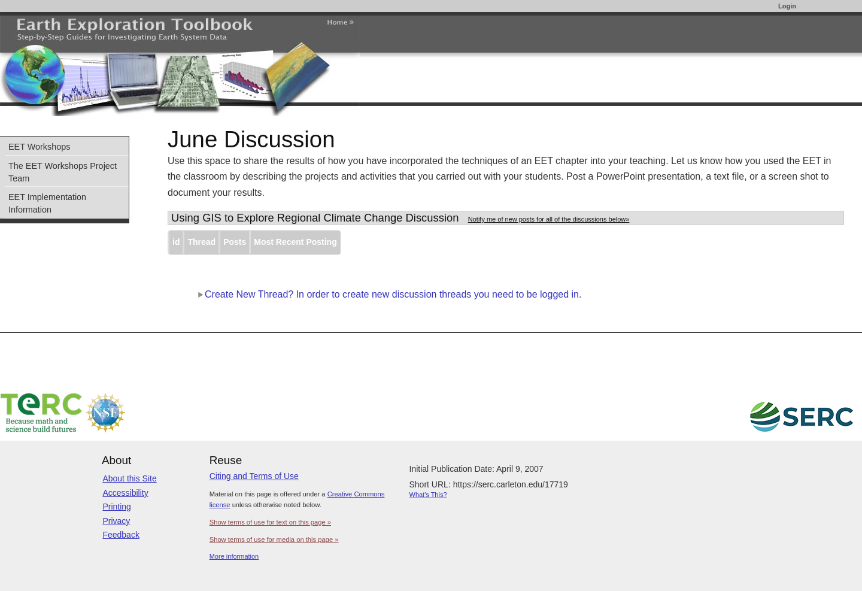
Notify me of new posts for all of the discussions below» (549, 219)
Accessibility (125, 493)
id (176, 242)
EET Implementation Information (47, 203)
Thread (201, 242)
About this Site (129, 478)
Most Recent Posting (295, 242)
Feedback (120, 535)
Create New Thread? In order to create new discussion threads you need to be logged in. (389, 294)
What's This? (428, 494)
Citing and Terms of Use (254, 476)
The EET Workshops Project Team (62, 172)
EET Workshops (39, 146)
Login (787, 6)
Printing (116, 506)
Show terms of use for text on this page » (270, 522)
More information (234, 556)
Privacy (116, 521)
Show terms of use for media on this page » (274, 539)
